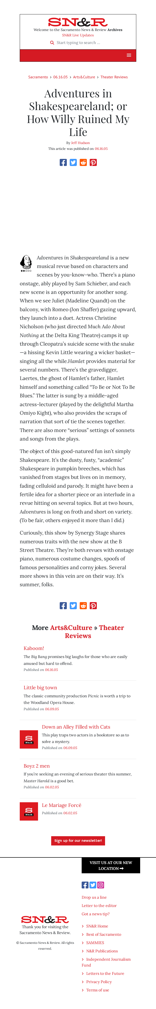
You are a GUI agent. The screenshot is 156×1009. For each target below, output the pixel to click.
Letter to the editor (99, 905)
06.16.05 (60, 76)
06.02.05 (52, 787)
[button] (129, 55)
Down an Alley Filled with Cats (76, 727)
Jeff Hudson (80, 143)
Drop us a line (94, 897)
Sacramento (38, 76)
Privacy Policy (99, 981)
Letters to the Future (105, 973)
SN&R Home (97, 926)
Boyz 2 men (37, 766)
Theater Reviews (114, 76)
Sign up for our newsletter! (78, 840)
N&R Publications (102, 950)
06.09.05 (52, 709)
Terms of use (97, 990)
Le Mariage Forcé (61, 805)
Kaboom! (34, 648)
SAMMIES (95, 942)
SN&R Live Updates (78, 35)
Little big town (40, 687)
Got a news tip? (96, 913)
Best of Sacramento (103, 934)
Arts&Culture (84, 76)
